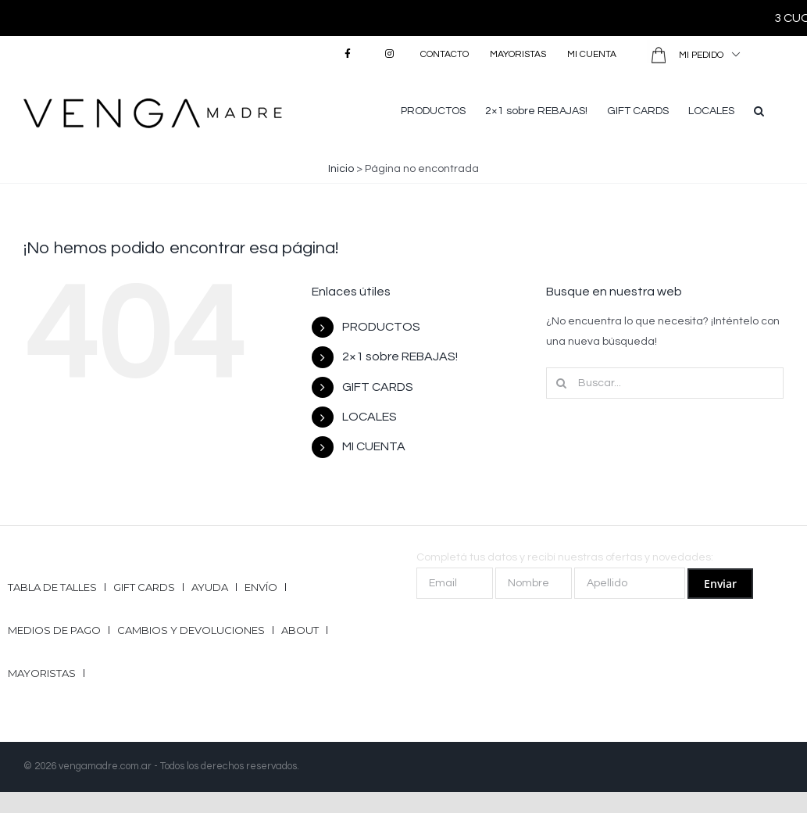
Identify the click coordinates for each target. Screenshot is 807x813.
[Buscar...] (665, 383)
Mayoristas (42, 673)
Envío (261, 587)
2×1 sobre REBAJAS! (400, 356)
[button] (759, 109)
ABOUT (300, 630)
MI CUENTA (373, 446)
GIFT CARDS (377, 387)
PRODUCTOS (381, 327)
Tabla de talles (52, 587)
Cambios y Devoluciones (191, 630)
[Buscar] (561, 383)
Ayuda (209, 587)
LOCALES (369, 416)
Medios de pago (54, 630)
